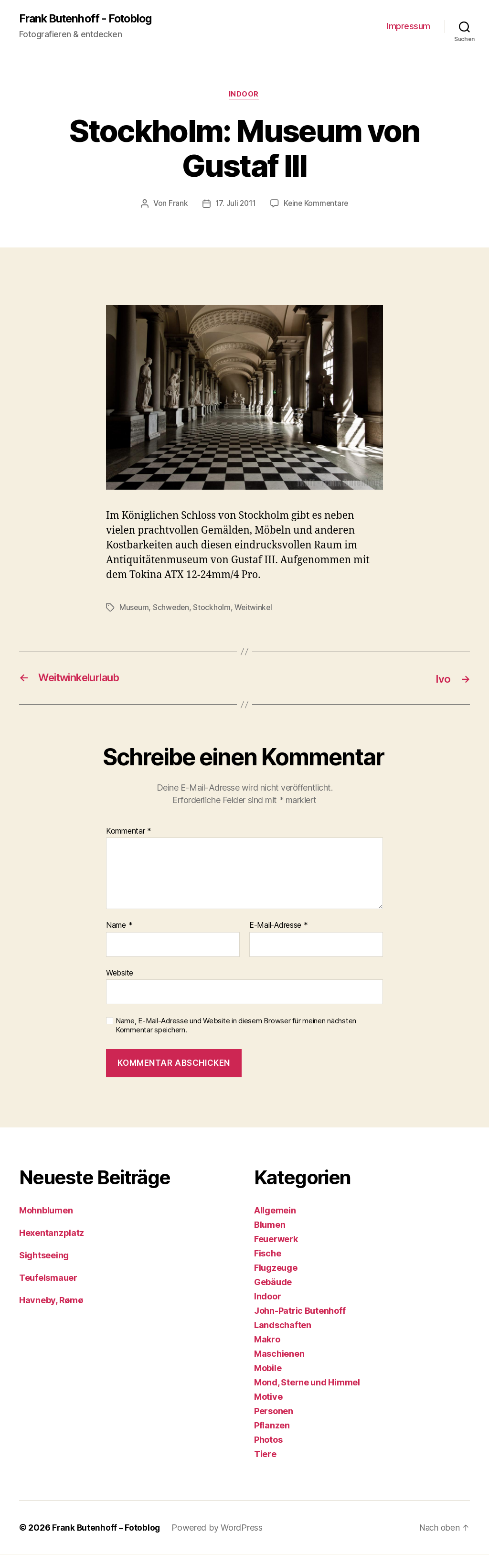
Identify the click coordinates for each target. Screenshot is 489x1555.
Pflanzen (272, 1426)
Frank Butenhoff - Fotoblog (89, 19)
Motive (268, 1397)
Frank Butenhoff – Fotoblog (106, 1528)
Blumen (269, 1225)
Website (119, 973)
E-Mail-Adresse (278, 926)
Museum (134, 608)
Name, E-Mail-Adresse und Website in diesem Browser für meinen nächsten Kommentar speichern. (236, 1026)
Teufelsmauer (48, 1278)
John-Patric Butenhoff (299, 1311)
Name (119, 926)
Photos (268, 1440)
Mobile (267, 1368)
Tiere (265, 1454)
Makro (267, 1340)
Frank (177, 205)
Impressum (408, 26)
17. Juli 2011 (235, 205)
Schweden (172, 608)
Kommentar (128, 831)
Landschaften (282, 1325)
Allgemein (275, 1211)
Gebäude (273, 1282)
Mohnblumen (46, 1211)
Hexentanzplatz (51, 1233)
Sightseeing (44, 1256)
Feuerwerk (276, 1239)
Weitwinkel (255, 608)
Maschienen (279, 1354)
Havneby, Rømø (51, 1301)
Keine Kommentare (316, 205)
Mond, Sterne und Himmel (307, 1383)
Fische (267, 1254)
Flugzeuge (276, 1268)
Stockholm (213, 608)
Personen (273, 1411)
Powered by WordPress (218, 1528)
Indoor (244, 95)
